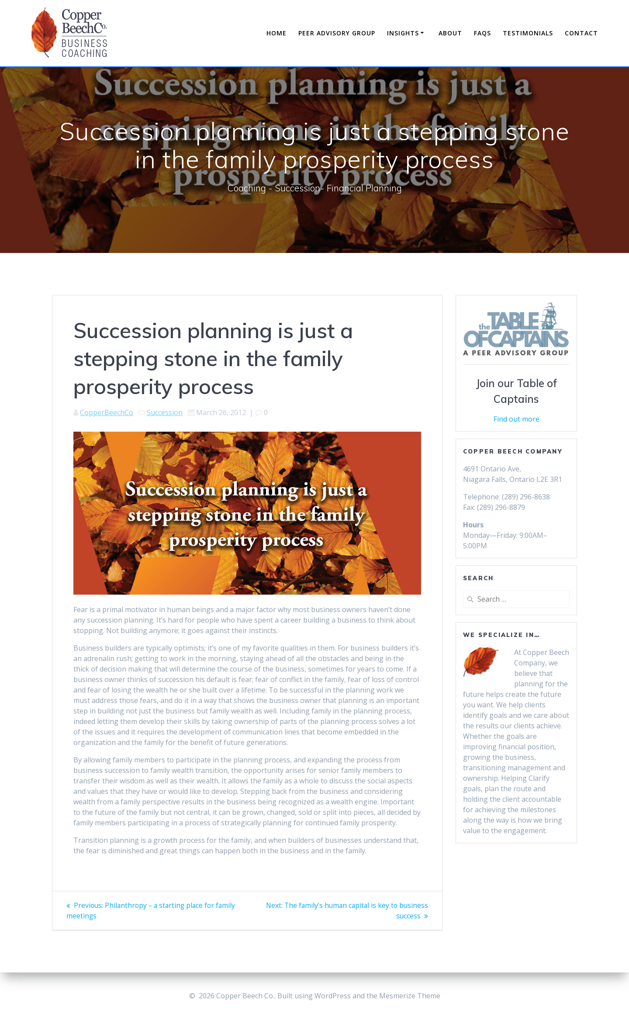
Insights (403, 33)
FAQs (482, 33)
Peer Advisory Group (336, 33)
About (450, 33)
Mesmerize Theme (409, 996)
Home (276, 33)
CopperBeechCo (106, 412)
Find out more (516, 419)
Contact (581, 33)
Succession (165, 412)
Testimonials (528, 33)
